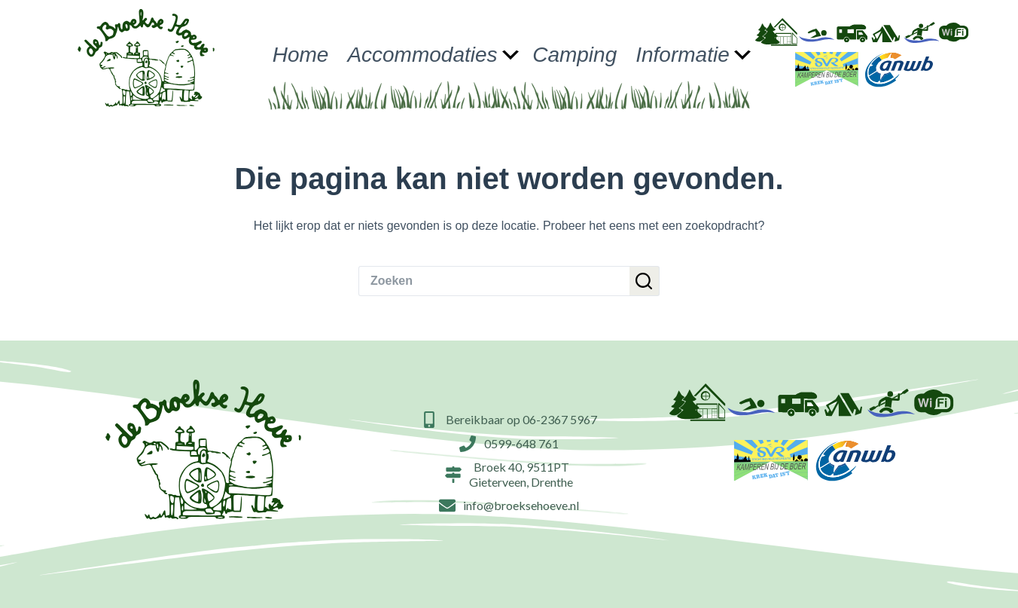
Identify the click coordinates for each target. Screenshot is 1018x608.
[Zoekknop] (644, 281)
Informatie (693, 54)
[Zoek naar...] (493, 281)
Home (301, 54)
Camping (574, 54)
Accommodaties (433, 54)
